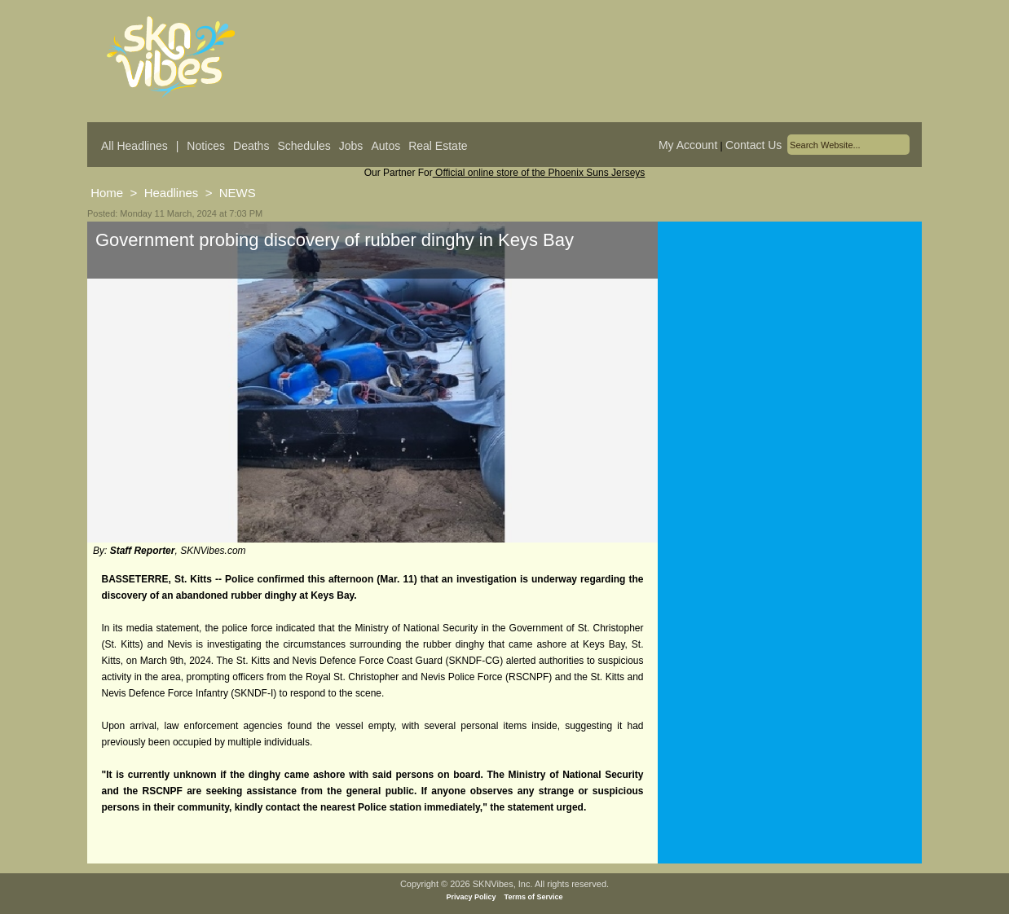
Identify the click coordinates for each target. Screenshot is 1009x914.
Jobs (351, 145)
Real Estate (437, 145)
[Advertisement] (790, 382)
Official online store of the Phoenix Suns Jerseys (539, 172)
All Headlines (134, 145)
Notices (206, 145)
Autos (385, 145)
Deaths (251, 145)
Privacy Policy (471, 897)
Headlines (171, 193)
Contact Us (753, 145)
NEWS (237, 193)
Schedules (303, 145)
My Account (688, 145)
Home (106, 193)
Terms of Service (533, 897)
